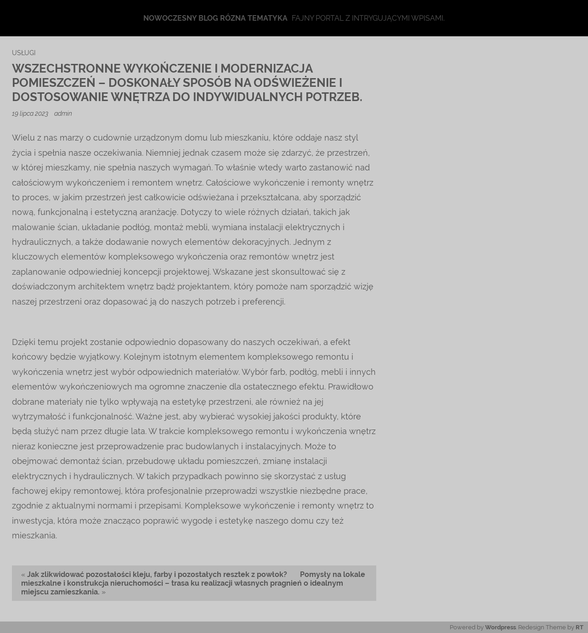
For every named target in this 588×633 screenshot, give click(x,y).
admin (63, 113)
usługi (23, 53)
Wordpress (500, 627)
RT (579, 627)
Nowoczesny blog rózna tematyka (215, 18)
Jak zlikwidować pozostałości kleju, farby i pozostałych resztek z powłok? (157, 574)
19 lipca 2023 (31, 113)
